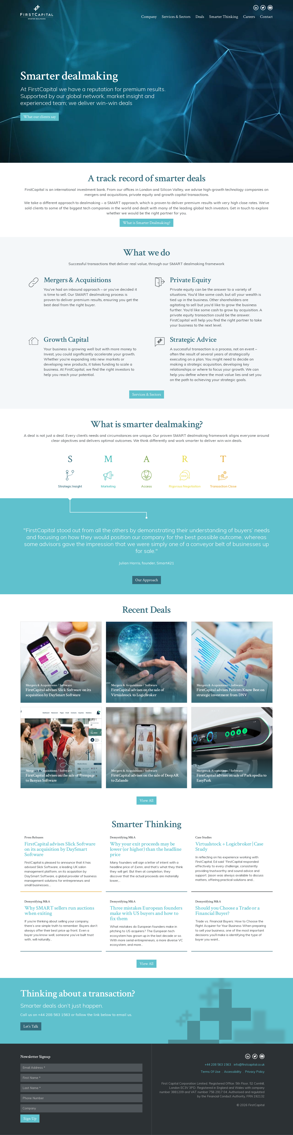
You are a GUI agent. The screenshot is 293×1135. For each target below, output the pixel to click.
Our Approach (146, 580)
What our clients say (39, 116)
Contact (266, 16)
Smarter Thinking (223, 16)
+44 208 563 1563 (218, 1064)
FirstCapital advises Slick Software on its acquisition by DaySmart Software (59, 849)
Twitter (263, 7)
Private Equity (190, 280)
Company (149, 16)
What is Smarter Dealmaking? (146, 222)
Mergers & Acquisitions (77, 280)
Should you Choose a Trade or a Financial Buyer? (227, 911)
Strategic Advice (193, 339)
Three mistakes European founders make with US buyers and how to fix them (146, 913)
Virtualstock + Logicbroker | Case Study (229, 846)
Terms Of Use (210, 1072)
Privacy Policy (255, 1072)
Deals (200, 16)
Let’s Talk (30, 1026)
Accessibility (232, 1072)
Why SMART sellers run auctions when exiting (59, 911)
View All (146, 800)
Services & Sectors (176, 16)
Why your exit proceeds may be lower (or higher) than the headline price (145, 849)
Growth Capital (66, 339)
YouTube (270, 7)
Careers (249, 16)
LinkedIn (255, 7)
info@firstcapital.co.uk (249, 1064)
